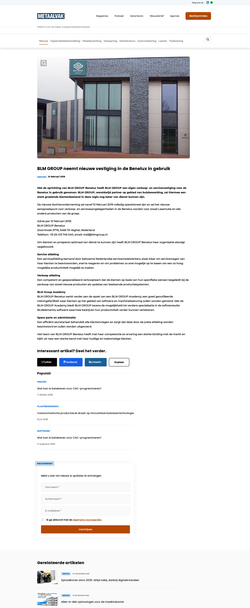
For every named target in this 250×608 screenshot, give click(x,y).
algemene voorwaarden (187, 207)
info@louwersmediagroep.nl (193, 515)
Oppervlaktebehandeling (66, 28)
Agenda (179, 14)
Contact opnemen (91, 507)
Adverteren (145, 14)
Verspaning (117, 28)
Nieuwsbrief (163, 14)
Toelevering (195, 28)
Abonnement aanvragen (95, 501)
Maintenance (137, 28)
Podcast (130, 14)
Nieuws (41, 28)
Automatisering (159, 28)
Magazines (114, 14)
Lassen (178, 28)
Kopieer (121, 350)
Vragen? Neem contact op (186, 460)
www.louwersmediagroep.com (195, 580)
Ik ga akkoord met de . (187, 206)
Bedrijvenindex (201, 14)
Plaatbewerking (95, 28)
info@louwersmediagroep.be (194, 563)
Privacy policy (206, 600)
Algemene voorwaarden (184, 600)
